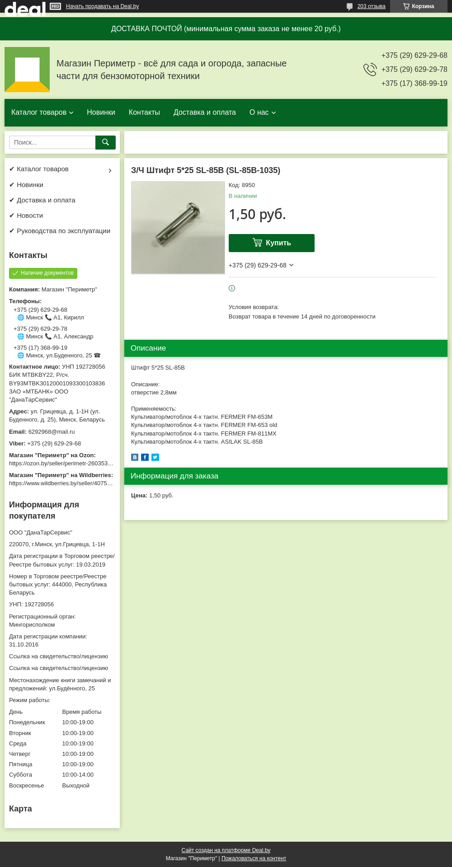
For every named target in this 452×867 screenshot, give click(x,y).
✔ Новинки (26, 184)
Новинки (101, 112)
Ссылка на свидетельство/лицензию (58, 656)
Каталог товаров (38, 112)
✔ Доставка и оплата (42, 200)
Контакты (144, 112)
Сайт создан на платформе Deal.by (226, 850)
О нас (259, 112)
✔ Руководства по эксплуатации (59, 230)
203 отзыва (372, 6)
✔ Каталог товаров (39, 169)
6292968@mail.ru (51, 431)
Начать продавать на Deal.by (102, 6)
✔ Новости (26, 215)
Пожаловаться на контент (253, 858)
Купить (278, 243)
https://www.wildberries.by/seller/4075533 (63, 483)
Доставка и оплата (205, 112)
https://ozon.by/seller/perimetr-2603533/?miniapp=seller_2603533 (94, 463)
